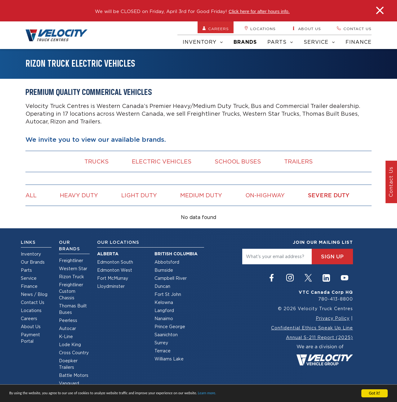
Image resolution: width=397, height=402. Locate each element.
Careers (215, 28)
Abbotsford (166, 262)
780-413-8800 (335, 299)
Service (319, 42)
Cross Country (74, 352)
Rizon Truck (71, 276)
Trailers (298, 161)
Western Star (73, 268)
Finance (359, 42)
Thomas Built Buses (73, 309)
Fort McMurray (112, 278)
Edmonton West (114, 270)
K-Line (66, 336)
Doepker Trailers (68, 364)
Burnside (163, 270)
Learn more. (207, 393)
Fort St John (167, 294)
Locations (260, 28)
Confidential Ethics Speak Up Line (312, 327)
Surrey (161, 342)
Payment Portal (30, 338)
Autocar (67, 328)
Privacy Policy (333, 318)
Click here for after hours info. (259, 11)
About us (306, 28)
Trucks (96, 161)
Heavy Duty (79, 195)
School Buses (238, 161)
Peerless (68, 320)
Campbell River (170, 278)
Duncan (162, 286)
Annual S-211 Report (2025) (319, 337)
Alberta (107, 254)
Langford (164, 310)
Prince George (169, 326)
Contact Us (32, 302)
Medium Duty (201, 195)
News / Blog (34, 294)
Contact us (354, 28)
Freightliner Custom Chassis (71, 291)
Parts (280, 42)
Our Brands (33, 262)
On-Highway (265, 195)
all (31, 195)
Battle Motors (73, 375)
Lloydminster (111, 286)
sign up (332, 256)
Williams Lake (169, 358)
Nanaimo (163, 318)
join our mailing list (323, 242)
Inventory (203, 42)
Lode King (70, 344)
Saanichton (166, 334)
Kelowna (163, 302)
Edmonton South (115, 262)
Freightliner (71, 260)
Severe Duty (329, 195)
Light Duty (139, 195)
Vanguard (69, 383)
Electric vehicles (161, 161)
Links (28, 242)
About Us (31, 326)
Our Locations (118, 242)
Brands (245, 42)
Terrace (162, 350)
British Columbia (176, 254)
